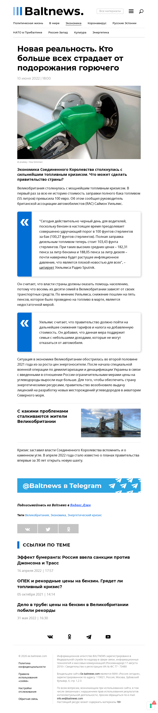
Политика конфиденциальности (32, 665)
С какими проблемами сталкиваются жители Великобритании (42, 416)
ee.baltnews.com (90, 674)
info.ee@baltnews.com (70, 698)
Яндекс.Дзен (80, 505)
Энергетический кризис (85, 515)
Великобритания (37, 515)
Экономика (58, 515)
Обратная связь (28, 699)
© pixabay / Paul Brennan (30, 162)
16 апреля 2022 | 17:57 (35, 570)
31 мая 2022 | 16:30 (32, 618)
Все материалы (110, 11)
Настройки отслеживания (27, 690)
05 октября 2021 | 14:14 (36, 594)
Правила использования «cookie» (28, 677)
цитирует (46, 267)
